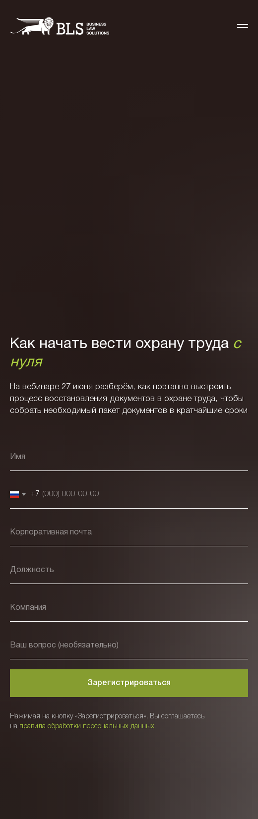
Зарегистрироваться (129, 683)
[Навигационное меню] (242, 26)
